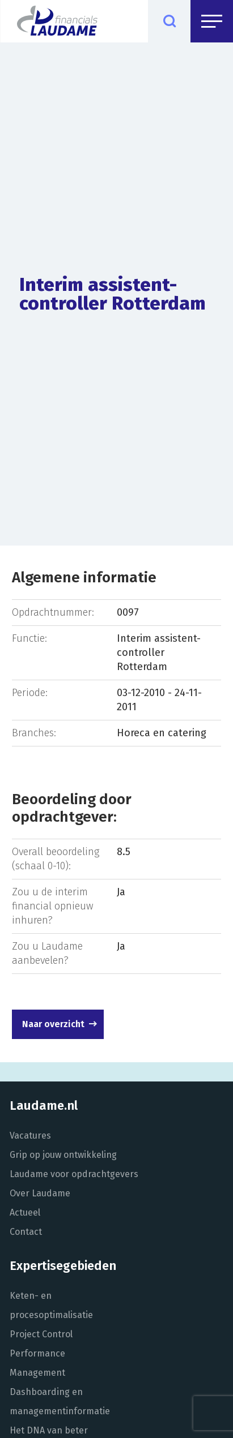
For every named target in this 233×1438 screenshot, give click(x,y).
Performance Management (37, 1363)
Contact (26, 1231)
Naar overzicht (53, 1024)
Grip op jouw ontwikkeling (63, 1154)
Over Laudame (40, 1193)
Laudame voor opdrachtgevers (74, 1174)
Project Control (41, 1334)
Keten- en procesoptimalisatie (51, 1305)
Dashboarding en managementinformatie (60, 1401)
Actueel (25, 1212)
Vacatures (30, 1135)
